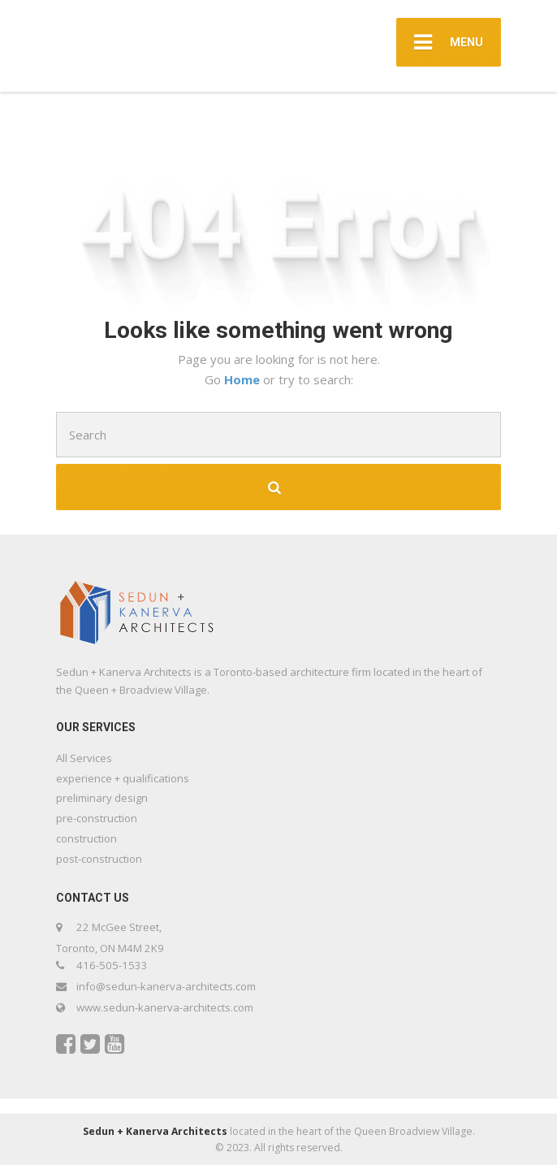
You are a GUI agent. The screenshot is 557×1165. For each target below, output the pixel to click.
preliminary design (102, 797)
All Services (84, 758)
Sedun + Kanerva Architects (156, 1131)
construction (86, 838)
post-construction (99, 858)
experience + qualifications (122, 778)
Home (243, 379)
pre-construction (96, 818)
